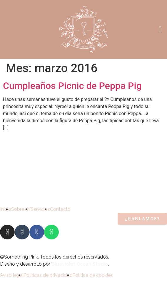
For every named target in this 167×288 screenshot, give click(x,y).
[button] (160, 29)
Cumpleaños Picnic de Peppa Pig (72, 85)
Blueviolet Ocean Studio (79, 264)
